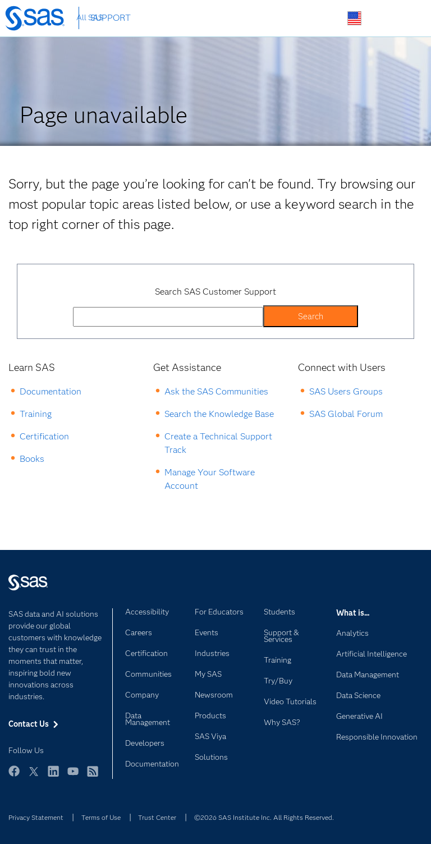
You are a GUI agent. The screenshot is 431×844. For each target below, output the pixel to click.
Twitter (33, 776)
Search (328, 19)
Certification (44, 436)
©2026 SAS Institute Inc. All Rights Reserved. (264, 817)
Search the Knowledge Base (219, 414)
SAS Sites (407, 19)
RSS (92, 776)
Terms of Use (101, 817)
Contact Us (381, 19)
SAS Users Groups (346, 391)
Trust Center (157, 817)
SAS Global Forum (346, 414)
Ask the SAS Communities (216, 391)
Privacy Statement (35, 817)
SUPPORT (110, 17)
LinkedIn (53, 776)
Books (32, 458)
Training (36, 414)
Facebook (14, 776)
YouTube (73, 776)
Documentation (50, 391)
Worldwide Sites (354, 18)
